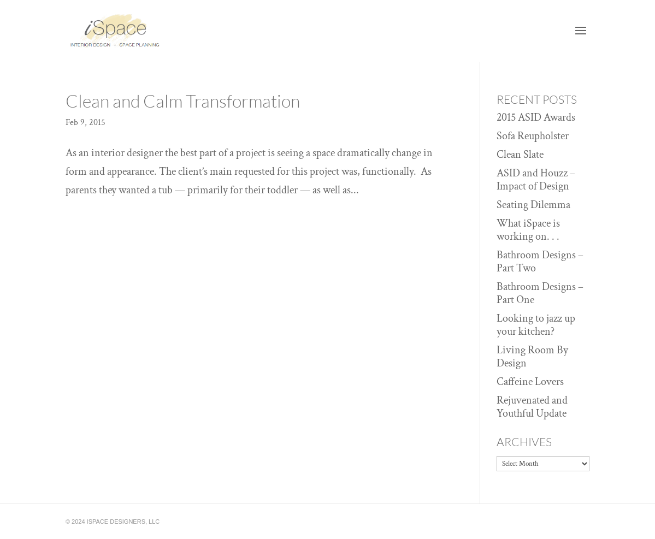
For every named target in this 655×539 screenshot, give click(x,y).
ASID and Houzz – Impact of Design (536, 179)
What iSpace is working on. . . (528, 230)
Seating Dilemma (533, 205)
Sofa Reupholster (533, 136)
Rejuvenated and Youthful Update (532, 406)
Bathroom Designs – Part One (540, 293)
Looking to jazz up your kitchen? (536, 325)
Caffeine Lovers (530, 382)
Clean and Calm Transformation (183, 100)
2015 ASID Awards (536, 117)
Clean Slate (520, 154)
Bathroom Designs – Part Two (540, 261)
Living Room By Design (532, 356)
